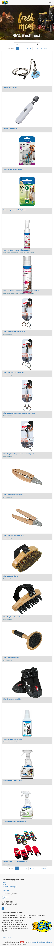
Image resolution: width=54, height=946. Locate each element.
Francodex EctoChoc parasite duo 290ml (16, 250)
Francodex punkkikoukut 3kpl (13, 169)
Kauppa (4, 884)
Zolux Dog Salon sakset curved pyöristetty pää (19, 413)
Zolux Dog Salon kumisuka (12, 617)
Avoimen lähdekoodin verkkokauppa (40, 942)
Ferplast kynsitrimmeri (10, 128)
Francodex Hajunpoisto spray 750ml (15, 821)
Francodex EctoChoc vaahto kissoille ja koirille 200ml (21, 291)
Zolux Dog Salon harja (10, 576)
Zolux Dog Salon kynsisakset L (13, 494)
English (4, 937)
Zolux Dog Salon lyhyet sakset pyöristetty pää (18, 454)
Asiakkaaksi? (6, 891)
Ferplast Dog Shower (10, 87)
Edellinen (11, 48)
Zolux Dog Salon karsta (11, 657)
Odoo (21, 942)
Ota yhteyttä (5, 897)
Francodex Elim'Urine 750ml (12, 780)
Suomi (9, 937)
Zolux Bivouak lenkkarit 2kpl (12, 699)
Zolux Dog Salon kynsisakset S (13, 535)
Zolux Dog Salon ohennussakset (14, 331)
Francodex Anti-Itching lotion (13, 739)
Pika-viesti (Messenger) (9, 887)
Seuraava (43, 48)
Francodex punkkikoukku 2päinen (14, 210)
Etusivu (4, 882)
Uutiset (4, 899)
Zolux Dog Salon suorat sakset (13, 372)
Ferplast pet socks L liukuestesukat (15, 861)
